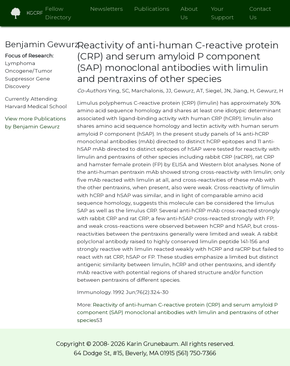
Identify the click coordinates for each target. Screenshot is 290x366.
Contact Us (260, 13)
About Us (189, 13)
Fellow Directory (58, 13)
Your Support (222, 13)
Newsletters (106, 8)
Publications (151, 8)
